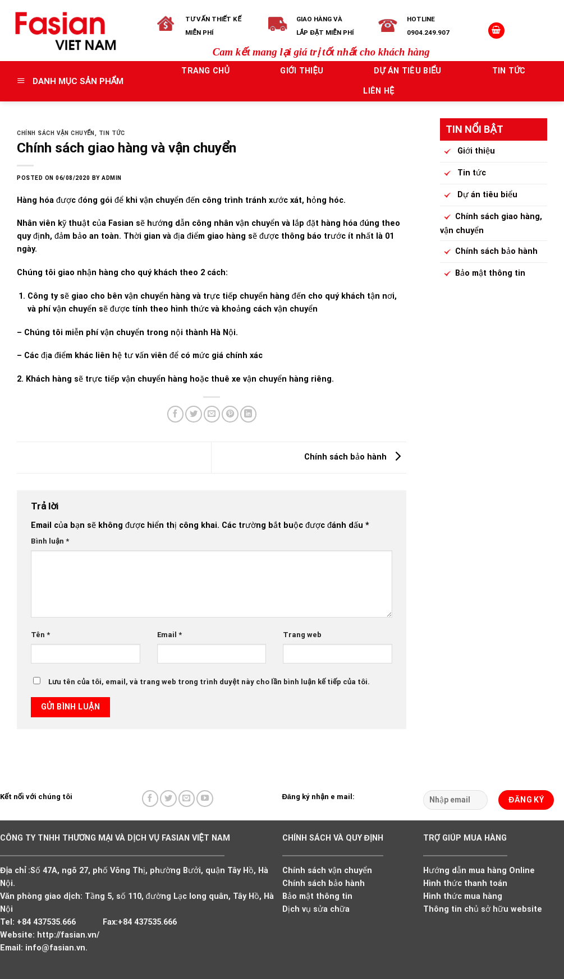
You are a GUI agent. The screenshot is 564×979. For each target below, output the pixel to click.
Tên (40, 634)
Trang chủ (205, 71)
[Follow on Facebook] (150, 798)
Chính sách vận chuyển (56, 133)
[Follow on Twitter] (168, 798)
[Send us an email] (186, 798)
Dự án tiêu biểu (408, 71)
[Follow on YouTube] (204, 798)
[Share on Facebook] (175, 414)
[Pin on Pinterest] (230, 414)
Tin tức (509, 71)
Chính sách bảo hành (355, 457)
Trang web (302, 634)
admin (112, 178)
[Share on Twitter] (193, 414)
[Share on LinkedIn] (248, 414)
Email (169, 634)
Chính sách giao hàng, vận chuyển (491, 222)
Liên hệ (378, 91)
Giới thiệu (301, 71)
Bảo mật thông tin (482, 273)
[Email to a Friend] (212, 414)
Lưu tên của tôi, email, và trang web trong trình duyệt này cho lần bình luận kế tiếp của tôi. (209, 682)
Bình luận (50, 541)
